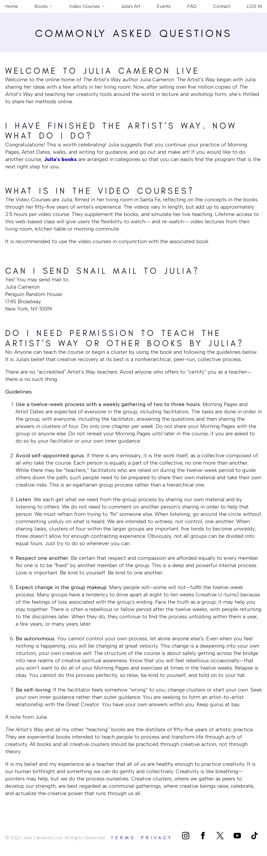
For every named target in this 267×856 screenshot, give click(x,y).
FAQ (192, 6)
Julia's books (60, 159)
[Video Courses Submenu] (102, 6)
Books (41, 6)
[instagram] (185, 835)
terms (123, 838)
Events (164, 6)
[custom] (220, 835)
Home (11, 6)
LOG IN (254, 6)
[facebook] (203, 835)
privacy (157, 838)
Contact (221, 6)
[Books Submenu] (50, 6)
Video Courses (84, 6)
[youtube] (237, 835)
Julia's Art (130, 6)
